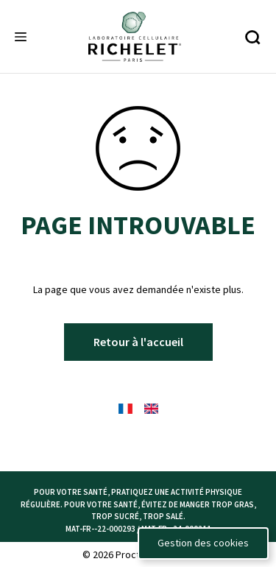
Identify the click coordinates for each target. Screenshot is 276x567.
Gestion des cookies (203, 542)
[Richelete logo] (134, 37)
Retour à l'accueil (138, 341)
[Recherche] (252, 37)
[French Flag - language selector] (125, 409)
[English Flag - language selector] (151, 409)
